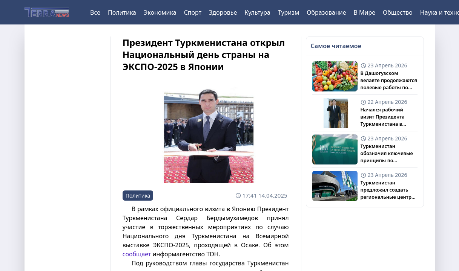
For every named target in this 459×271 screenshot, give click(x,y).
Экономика (160, 12)
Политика (122, 12)
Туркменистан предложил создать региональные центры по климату (388, 190)
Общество (398, 12)
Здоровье (223, 12)
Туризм (288, 12)
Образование (326, 12)
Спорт (192, 12)
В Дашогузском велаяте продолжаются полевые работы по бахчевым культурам (389, 80)
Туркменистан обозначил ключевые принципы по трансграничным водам (387, 153)
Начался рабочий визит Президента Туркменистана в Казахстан (383, 117)
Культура (257, 12)
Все (95, 12)
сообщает (137, 254)
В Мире (365, 12)
